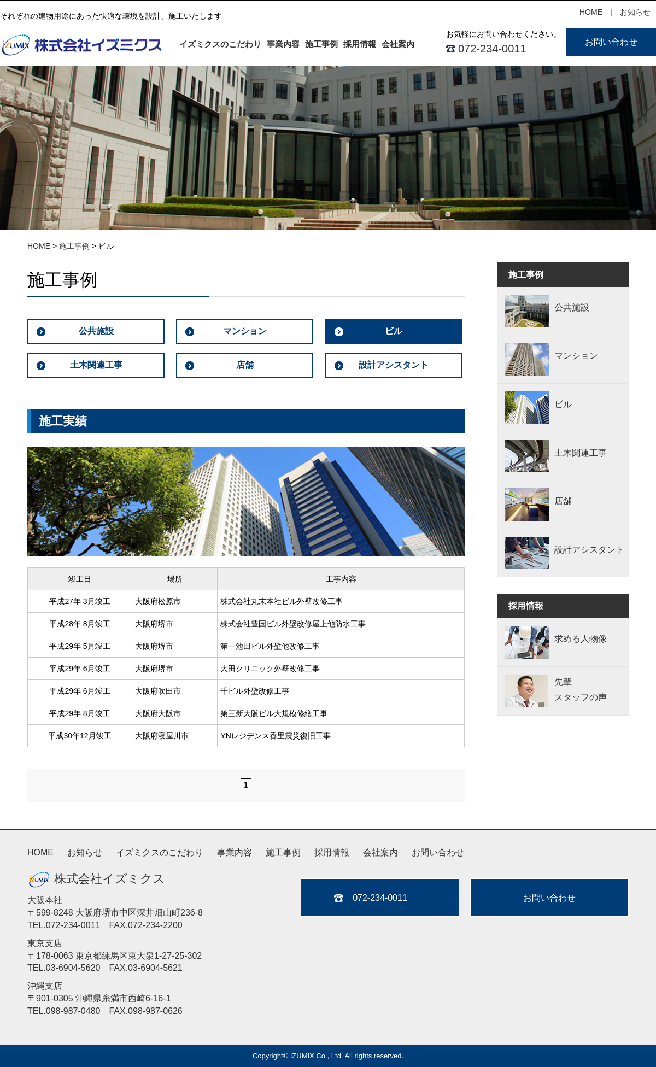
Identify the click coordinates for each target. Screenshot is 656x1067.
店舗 (245, 365)
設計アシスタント (394, 365)
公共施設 (96, 331)
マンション (245, 331)
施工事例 (321, 44)
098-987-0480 (73, 1011)
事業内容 (283, 44)
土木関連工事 (96, 365)
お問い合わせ (611, 41)
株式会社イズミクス (96, 879)
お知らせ (635, 12)
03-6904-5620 (73, 967)
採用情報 (359, 44)
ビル (393, 331)
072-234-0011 (492, 49)
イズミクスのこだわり (220, 44)
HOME (590, 12)
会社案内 (398, 44)
